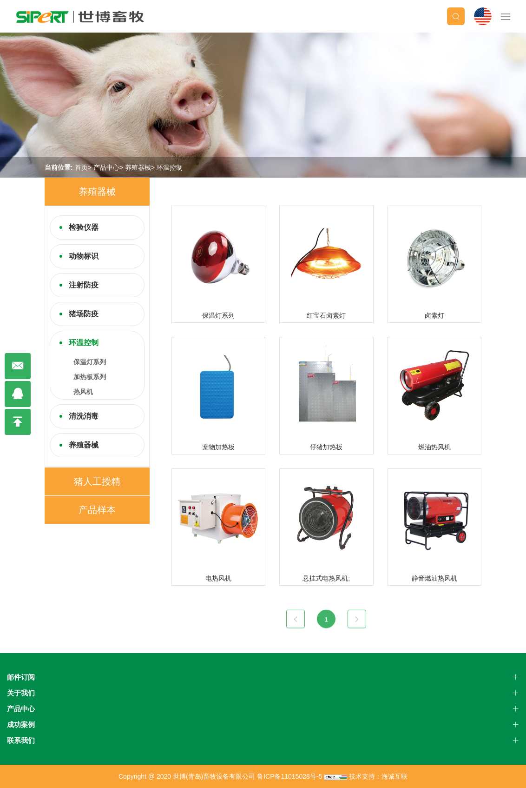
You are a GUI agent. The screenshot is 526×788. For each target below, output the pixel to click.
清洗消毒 (84, 416)
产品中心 (106, 167)
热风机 (83, 391)
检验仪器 (84, 227)
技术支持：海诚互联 (378, 776)
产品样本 (97, 510)
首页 (81, 167)
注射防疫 (84, 285)
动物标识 (84, 256)
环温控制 (170, 167)
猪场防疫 (84, 314)
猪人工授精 (97, 481)
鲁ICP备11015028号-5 (289, 776)
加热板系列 (89, 377)
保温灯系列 (89, 362)
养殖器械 (138, 167)
